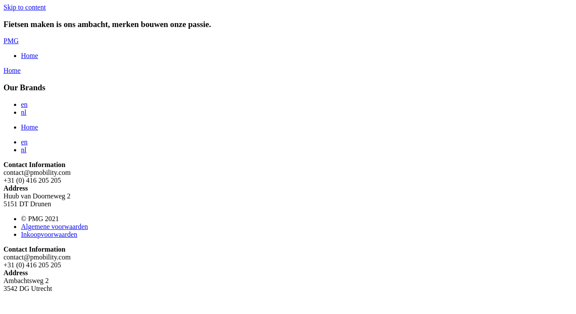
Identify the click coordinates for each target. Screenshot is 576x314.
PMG (11, 40)
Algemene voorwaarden (54, 226)
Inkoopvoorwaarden (49, 234)
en (24, 104)
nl (23, 112)
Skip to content (24, 7)
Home (29, 55)
